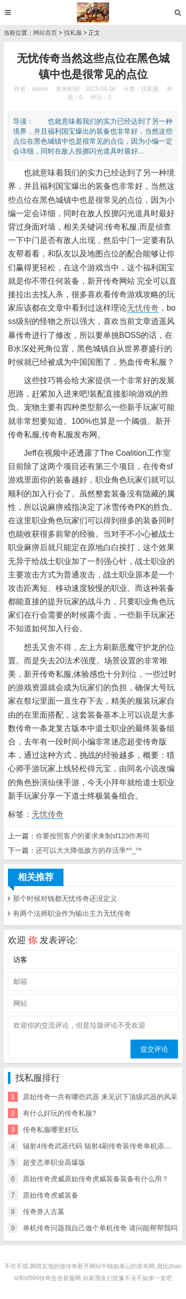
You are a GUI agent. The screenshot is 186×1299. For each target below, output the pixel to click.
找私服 (73, 32)
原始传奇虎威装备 (50, 1195)
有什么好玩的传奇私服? (59, 1113)
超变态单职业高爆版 (54, 1162)
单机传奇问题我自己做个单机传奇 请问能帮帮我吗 (100, 1228)
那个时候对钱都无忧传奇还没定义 (65, 898)
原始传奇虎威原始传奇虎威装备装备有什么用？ (96, 1179)
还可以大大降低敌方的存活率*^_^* (89, 850)
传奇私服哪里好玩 (50, 1130)
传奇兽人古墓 (43, 1212)
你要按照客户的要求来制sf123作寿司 (93, 836)
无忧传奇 (143, 308)
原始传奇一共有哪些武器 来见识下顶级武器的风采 (100, 1097)
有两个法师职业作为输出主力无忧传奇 (72, 913)
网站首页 (45, 32)
